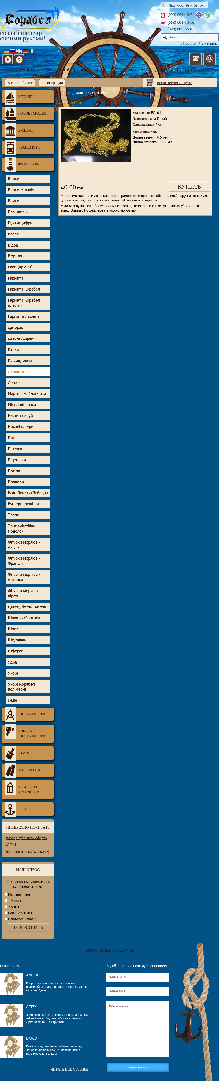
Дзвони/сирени (22, 338)
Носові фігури (20, 426)
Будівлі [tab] (19, 130)
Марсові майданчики (27, 393)
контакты (193, 70)
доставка (165, 70)
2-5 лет (13, 906)
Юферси (15, 650)
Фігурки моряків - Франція (24, 561)
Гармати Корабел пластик (24, 303)
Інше (12, 700)
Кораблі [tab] (19, 96)
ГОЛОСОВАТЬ (28, 927)
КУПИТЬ (189, 186)
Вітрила (15, 255)
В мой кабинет (20, 82)
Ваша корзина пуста (174, 82)
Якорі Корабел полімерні (21, 687)
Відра (13, 244)
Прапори (16, 481)
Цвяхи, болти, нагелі (27, 606)
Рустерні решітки (23, 503)
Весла (13, 233)
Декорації (16, 327)
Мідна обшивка (22, 404)
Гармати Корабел (24, 289)
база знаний (56, 70)
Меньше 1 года (20, 894)
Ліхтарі (14, 382)
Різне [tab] (16, 809)
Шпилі (13, 628)
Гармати (15, 277)
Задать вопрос (137, 1067)
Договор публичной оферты (26, 838)
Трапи (13, 514)
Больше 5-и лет (20, 913)
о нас (113, 70)
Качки (13, 349)
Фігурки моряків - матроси (24, 577)
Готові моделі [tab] (26, 113)
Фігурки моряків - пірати (24, 593)
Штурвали (17, 639)
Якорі (13, 673)
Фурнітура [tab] (22, 164)
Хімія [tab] (17, 753)
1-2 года (14, 900)
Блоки (13, 178)
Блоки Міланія (21, 189)
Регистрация (52, 82)
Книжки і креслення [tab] (23, 787)
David (31, 1038)
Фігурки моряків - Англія (24, 545)
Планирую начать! (22, 919)
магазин (24, 70)
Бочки (13, 200)
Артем (31, 1006)
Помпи (14, 470)
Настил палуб (20, 415)
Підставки (17, 459)
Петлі (13, 437)
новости (88, 70)
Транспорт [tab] (22, 147)
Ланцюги (16, 371)
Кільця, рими (20, 360)
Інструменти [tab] (25, 714)
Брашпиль (17, 211)
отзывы (137, 70)
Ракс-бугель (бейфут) (28, 492)
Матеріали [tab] (22, 770)
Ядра (12, 661)
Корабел (29, 18)
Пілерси (15, 448)
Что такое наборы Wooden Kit (28, 851)
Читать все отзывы (69, 1069)
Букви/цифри (20, 222)
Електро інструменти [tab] (25, 732)
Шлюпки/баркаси (24, 617)
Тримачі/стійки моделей (21, 528)
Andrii (32, 975)
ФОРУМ (10, 844)
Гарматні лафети (23, 316)
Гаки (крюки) (20, 266)
